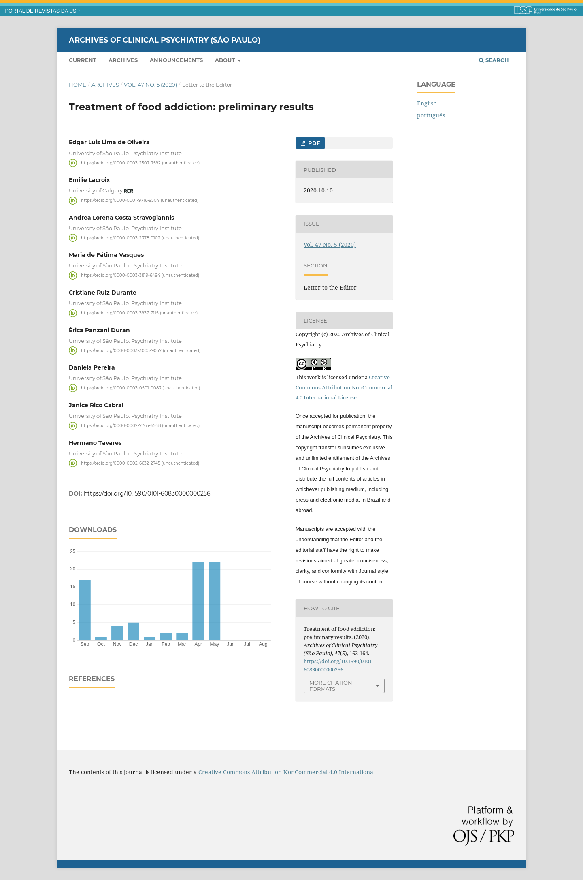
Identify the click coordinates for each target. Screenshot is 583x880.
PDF (313, 143)
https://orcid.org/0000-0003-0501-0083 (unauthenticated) (140, 388)
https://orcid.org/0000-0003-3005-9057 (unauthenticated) (140, 350)
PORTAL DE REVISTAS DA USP (42, 11)
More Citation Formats (330, 685)
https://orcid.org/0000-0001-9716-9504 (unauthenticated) (139, 200)
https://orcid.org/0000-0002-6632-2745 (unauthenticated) (140, 463)
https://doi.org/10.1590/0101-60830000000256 (147, 493)
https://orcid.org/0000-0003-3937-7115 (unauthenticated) (139, 313)
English (427, 103)
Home (77, 84)
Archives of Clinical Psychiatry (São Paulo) (164, 39)
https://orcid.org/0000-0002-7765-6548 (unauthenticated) (140, 425)
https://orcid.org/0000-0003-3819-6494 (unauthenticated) (140, 275)
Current (82, 60)
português (431, 115)
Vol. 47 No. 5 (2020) (150, 84)
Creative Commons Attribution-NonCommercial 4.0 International (286, 772)
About (225, 60)
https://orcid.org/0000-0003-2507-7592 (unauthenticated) (140, 162)
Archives (123, 60)
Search (494, 60)
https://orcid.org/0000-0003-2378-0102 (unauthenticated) (140, 237)
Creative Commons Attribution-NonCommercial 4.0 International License (344, 387)
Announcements (176, 60)
